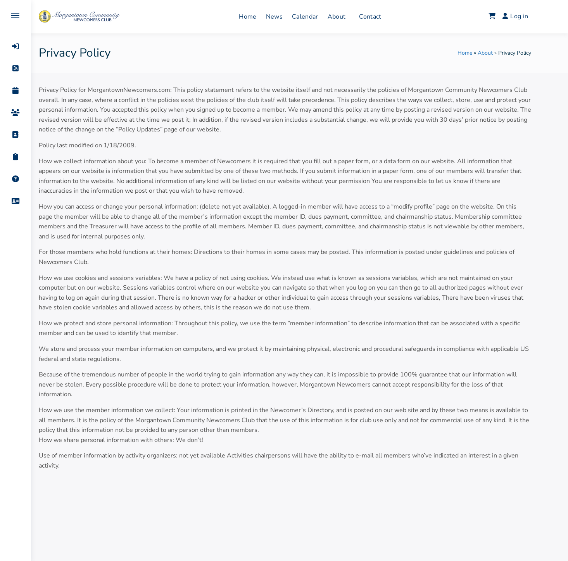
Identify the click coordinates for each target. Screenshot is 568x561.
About (351, 16)
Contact (385, 16)
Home (262, 16)
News (288, 16)
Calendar (319, 16)
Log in (529, 16)
